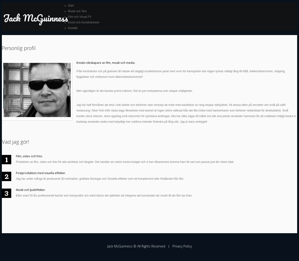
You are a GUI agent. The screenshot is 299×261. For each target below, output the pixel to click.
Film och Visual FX (79, 16)
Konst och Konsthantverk (83, 22)
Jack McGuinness (35, 18)
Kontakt (73, 28)
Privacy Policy (182, 246)
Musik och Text (77, 11)
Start (71, 5)
